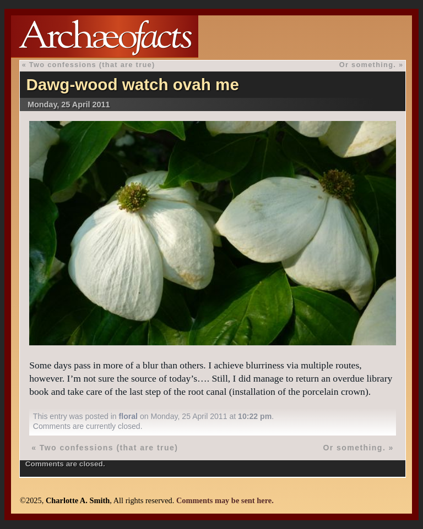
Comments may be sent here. (225, 500)
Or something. (367, 64)
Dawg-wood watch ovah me (132, 84)
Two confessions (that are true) (92, 64)
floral (128, 416)
